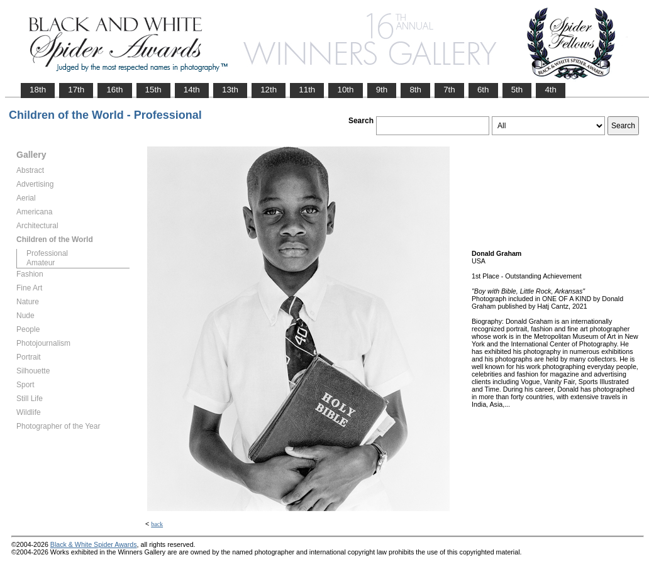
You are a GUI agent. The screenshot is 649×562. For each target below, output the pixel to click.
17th (76, 89)
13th (230, 89)
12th (268, 89)
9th (382, 89)
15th (153, 89)
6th (483, 89)
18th (38, 89)
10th (345, 89)
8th (415, 89)
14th (192, 89)
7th (449, 89)
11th (307, 89)
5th (517, 89)
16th (114, 89)
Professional (47, 253)
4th (550, 89)
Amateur (40, 262)
